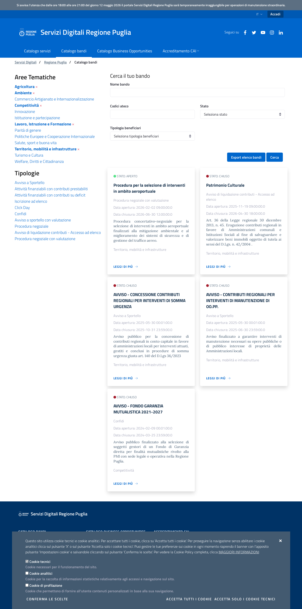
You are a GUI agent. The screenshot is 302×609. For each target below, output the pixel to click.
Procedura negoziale (31, 226)
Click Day (22, 207)
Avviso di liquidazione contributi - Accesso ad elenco (58, 232)
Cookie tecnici (39, 561)
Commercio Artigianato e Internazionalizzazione (54, 99)
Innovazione (25, 111)
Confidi (20, 214)
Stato (204, 106)
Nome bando (119, 84)
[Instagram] (270, 32)
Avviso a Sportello (29, 183)
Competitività (27, 105)
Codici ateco (119, 106)
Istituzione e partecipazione (37, 118)
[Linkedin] (279, 32)
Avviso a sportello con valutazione (43, 220)
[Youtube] (261, 32)
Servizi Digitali (26, 62)
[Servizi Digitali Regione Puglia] (77, 32)
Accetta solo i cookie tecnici (244, 599)
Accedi (275, 14)
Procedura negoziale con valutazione (45, 239)
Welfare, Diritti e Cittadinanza (39, 161)
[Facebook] (243, 32)
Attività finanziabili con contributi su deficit (50, 195)
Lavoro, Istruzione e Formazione (43, 124)
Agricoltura (25, 87)
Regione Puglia (55, 62)
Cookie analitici (40, 573)
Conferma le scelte (47, 599)
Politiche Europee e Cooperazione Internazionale (55, 136)
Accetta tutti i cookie (189, 599)
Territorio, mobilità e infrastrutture (45, 149)
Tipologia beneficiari (125, 128)
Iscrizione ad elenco (31, 201)
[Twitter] (252, 32)
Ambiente (23, 93)
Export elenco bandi (246, 157)
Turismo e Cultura (29, 155)
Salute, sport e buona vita (36, 143)
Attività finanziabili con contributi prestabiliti (51, 189)
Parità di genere (28, 130)
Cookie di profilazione (45, 585)
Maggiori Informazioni (239, 552)
